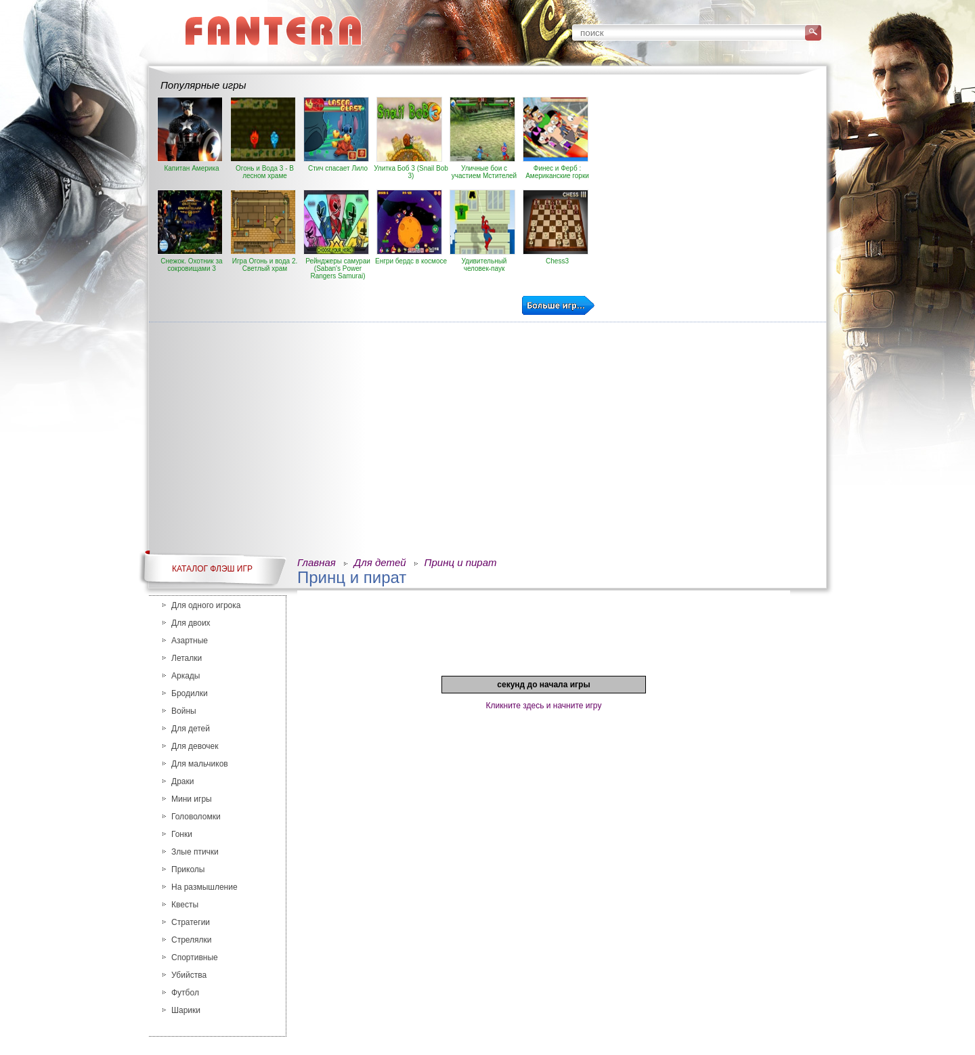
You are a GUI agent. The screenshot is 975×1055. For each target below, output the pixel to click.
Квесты (184, 904)
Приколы (187, 869)
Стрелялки (191, 940)
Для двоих (191, 623)
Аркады (185, 676)
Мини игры (191, 799)
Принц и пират (461, 562)
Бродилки (189, 693)
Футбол (185, 992)
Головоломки (196, 816)
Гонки (181, 834)
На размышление (204, 887)
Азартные (189, 640)
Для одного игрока (205, 605)
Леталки (186, 658)
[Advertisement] (709, 191)
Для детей (190, 728)
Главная (316, 562)
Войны (183, 711)
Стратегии (190, 922)
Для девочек (194, 746)
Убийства (189, 975)
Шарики (185, 1010)
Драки (182, 781)
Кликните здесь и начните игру (544, 705)
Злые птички (195, 852)
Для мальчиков (199, 764)
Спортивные (194, 957)
